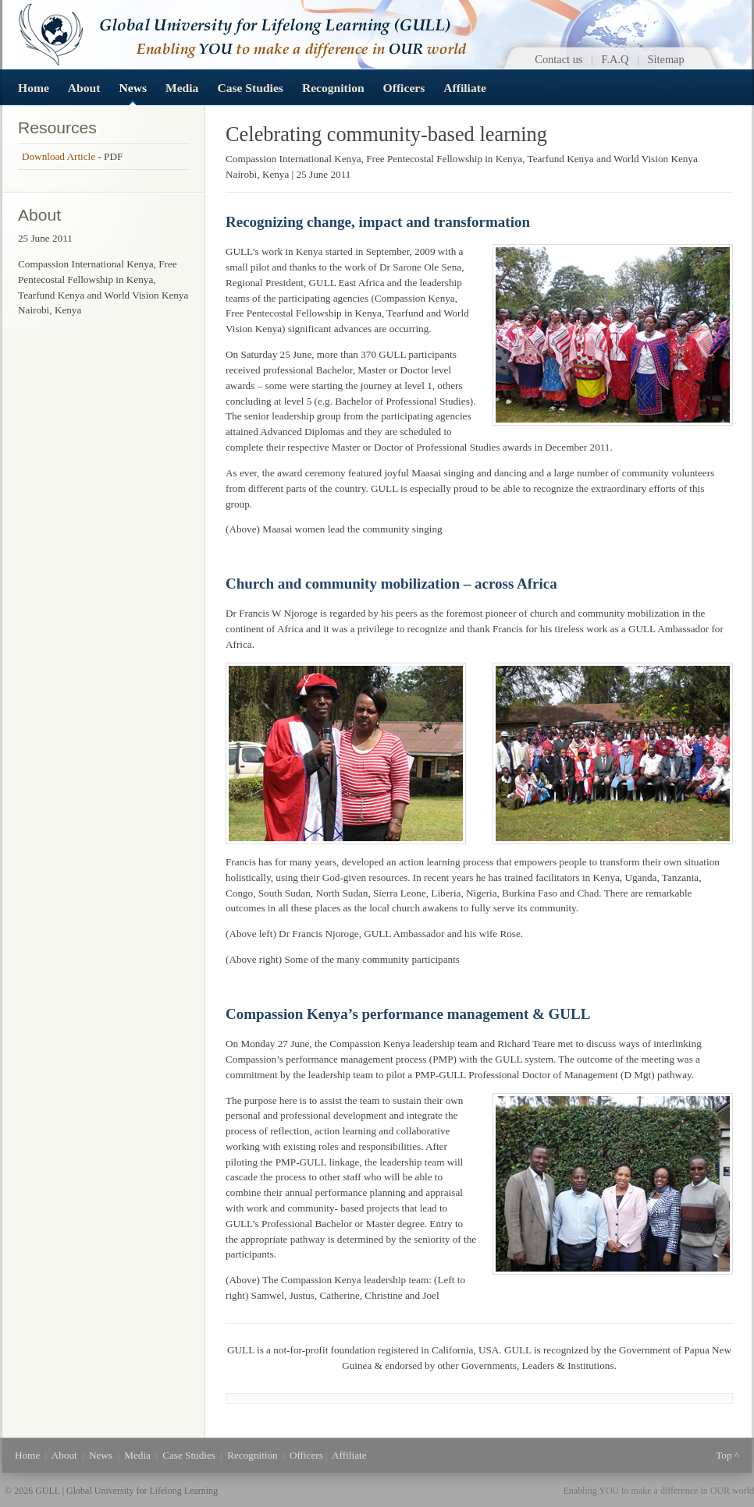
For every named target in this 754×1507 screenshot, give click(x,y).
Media (181, 87)
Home (33, 87)
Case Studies (250, 87)
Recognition (333, 87)
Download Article (60, 156)
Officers (404, 87)
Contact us (558, 59)
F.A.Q (615, 59)
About (84, 87)
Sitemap (666, 59)
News (133, 87)
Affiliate (464, 87)
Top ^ (727, 1455)
